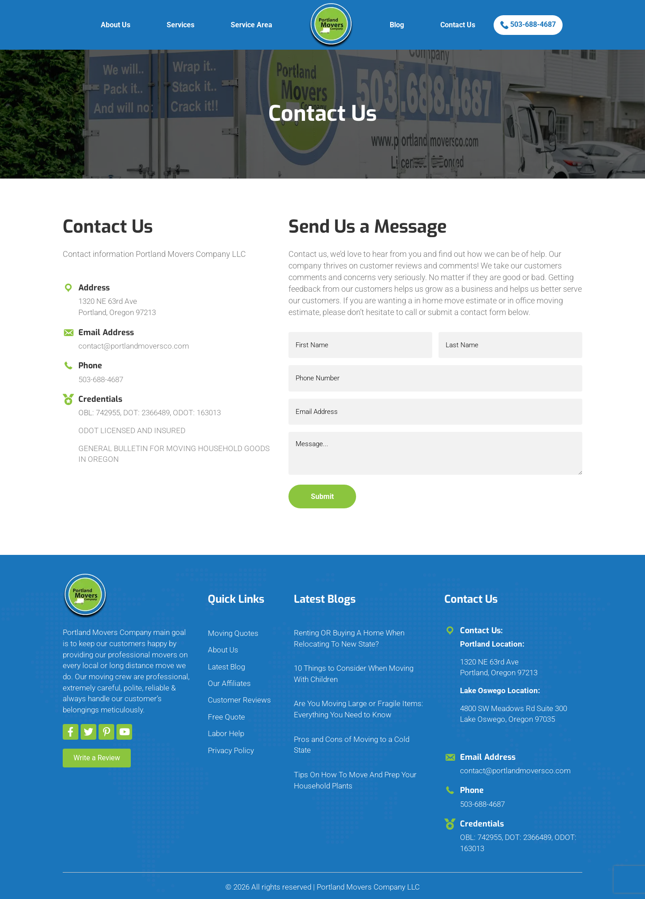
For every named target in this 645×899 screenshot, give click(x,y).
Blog (397, 25)
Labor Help (226, 726)
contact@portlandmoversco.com (133, 345)
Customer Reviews (239, 693)
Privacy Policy (231, 743)
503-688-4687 (528, 24)
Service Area (251, 25)
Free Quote (226, 710)
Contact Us (457, 25)
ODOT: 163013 (197, 412)
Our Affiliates (229, 676)
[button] (70, 725)
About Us (115, 25)
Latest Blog (226, 659)
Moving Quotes (233, 626)
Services (180, 25)
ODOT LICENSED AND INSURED (131, 430)
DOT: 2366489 (146, 412)
